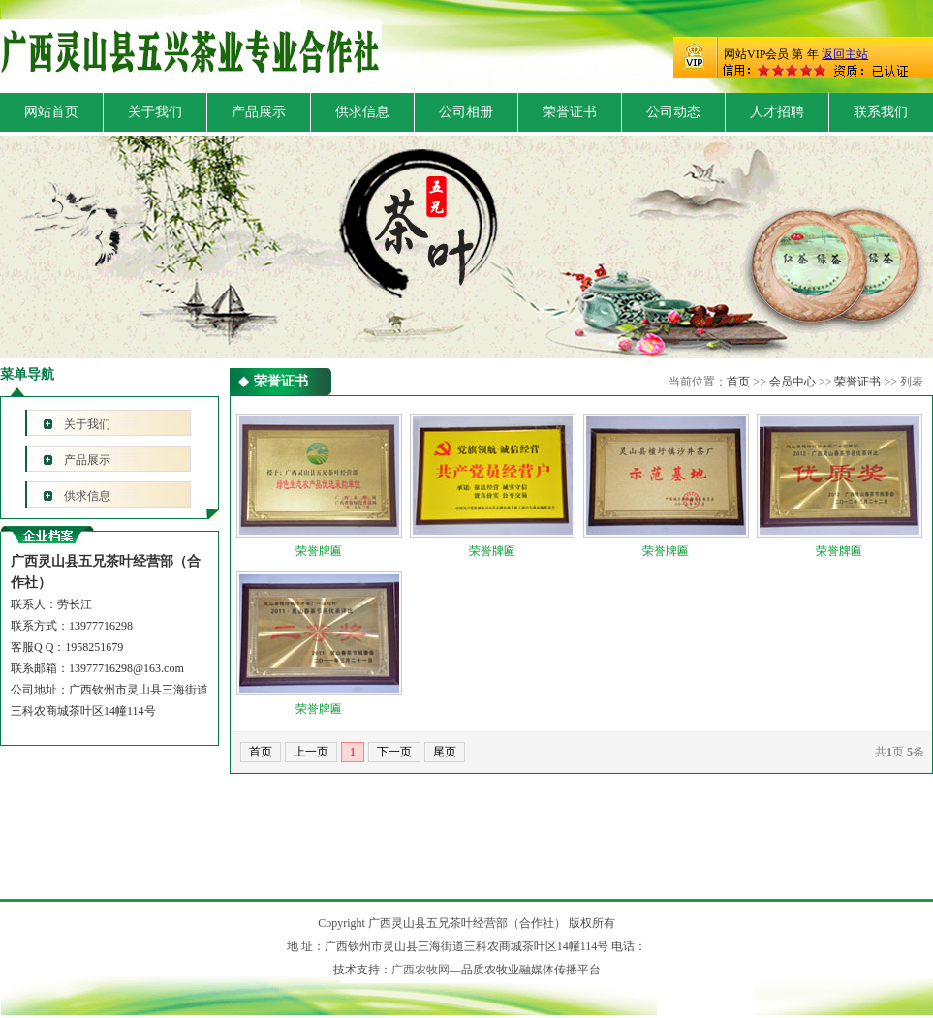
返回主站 (845, 54)
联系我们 (881, 112)
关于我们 (155, 112)
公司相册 (466, 112)
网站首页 (51, 112)
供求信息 (362, 112)
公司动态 (673, 112)
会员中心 (792, 381)
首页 (738, 381)
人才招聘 (777, 112)
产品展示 (259, 112)
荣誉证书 (570, 112)
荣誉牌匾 (318, 551)
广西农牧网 (420, 969)
